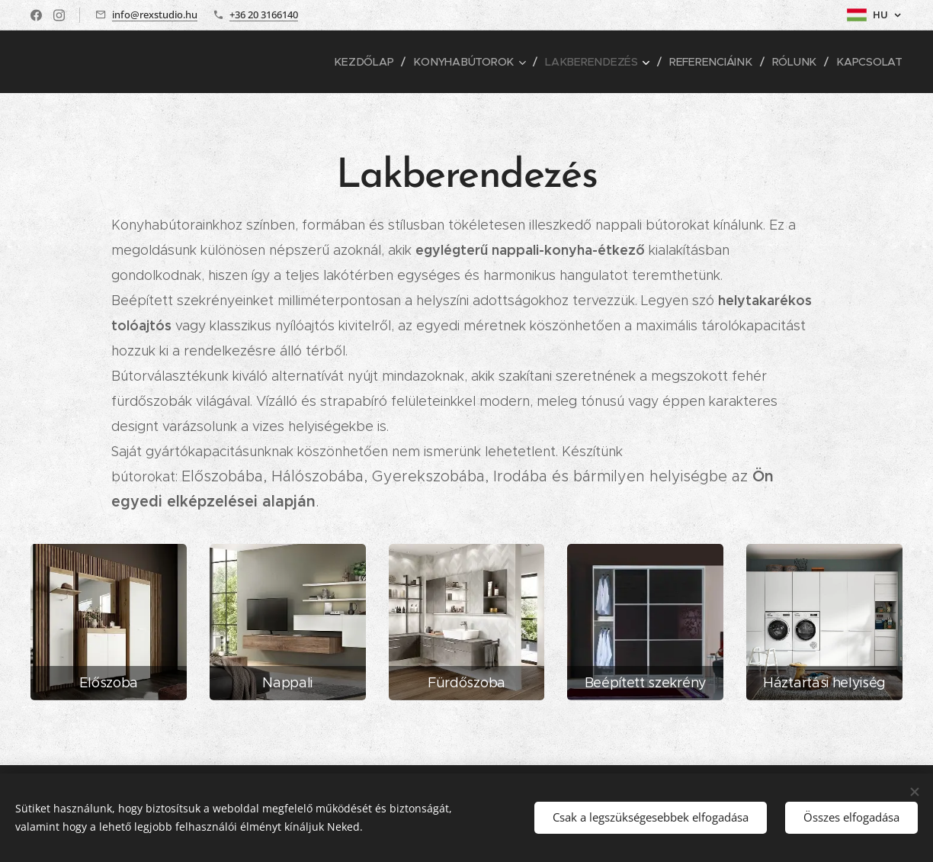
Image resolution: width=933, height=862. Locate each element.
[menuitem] (374, 62)
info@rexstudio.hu (154, 14)
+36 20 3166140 (263, 14)
